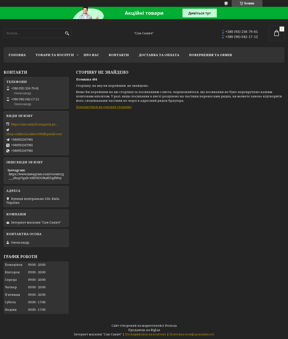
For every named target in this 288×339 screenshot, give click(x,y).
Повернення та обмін (210, 55)
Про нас (91, 55)
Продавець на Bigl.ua (144, 330)
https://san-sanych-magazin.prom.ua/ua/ (35, 124)
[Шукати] (67, 33)
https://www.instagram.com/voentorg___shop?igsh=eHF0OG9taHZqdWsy (36, 176)
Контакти (119, 55)
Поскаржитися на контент (145, 334)
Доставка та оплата (159, 55)
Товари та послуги (54, 55)
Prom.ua (171, 326)
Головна (17, 55)
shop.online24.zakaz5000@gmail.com (34, 134)
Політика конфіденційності (191, 334)
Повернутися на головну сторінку (104, 107)
